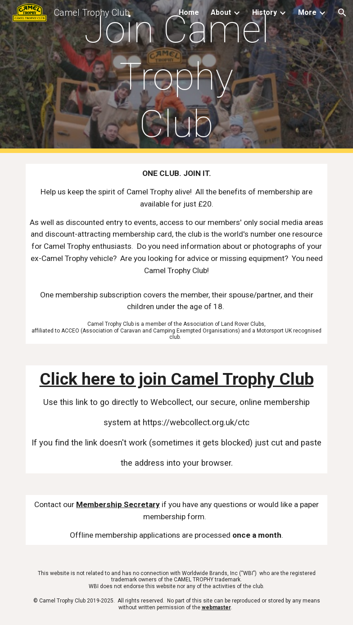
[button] (342, 12)
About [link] (221, 12)
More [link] (307, 12)
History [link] (264, 12)
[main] (176, 76)
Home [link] (189, 12)
